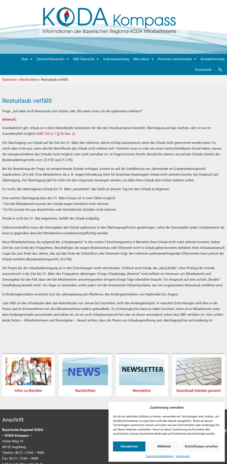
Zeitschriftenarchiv (53, 59)
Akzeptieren (129, 446)
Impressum (182, 456)
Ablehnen (164, 446)
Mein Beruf (143, 59)
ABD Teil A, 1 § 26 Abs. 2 (55, 134)
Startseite (9, 80)
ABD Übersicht (86, 59)
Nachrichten (29, 80)
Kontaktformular (213, 59)
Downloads (203, 70)
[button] (220, 69)
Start (26, 59)
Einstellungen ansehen (201, 446)
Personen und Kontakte (177, 59)
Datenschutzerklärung (159, 456)
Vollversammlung (116, 59)
